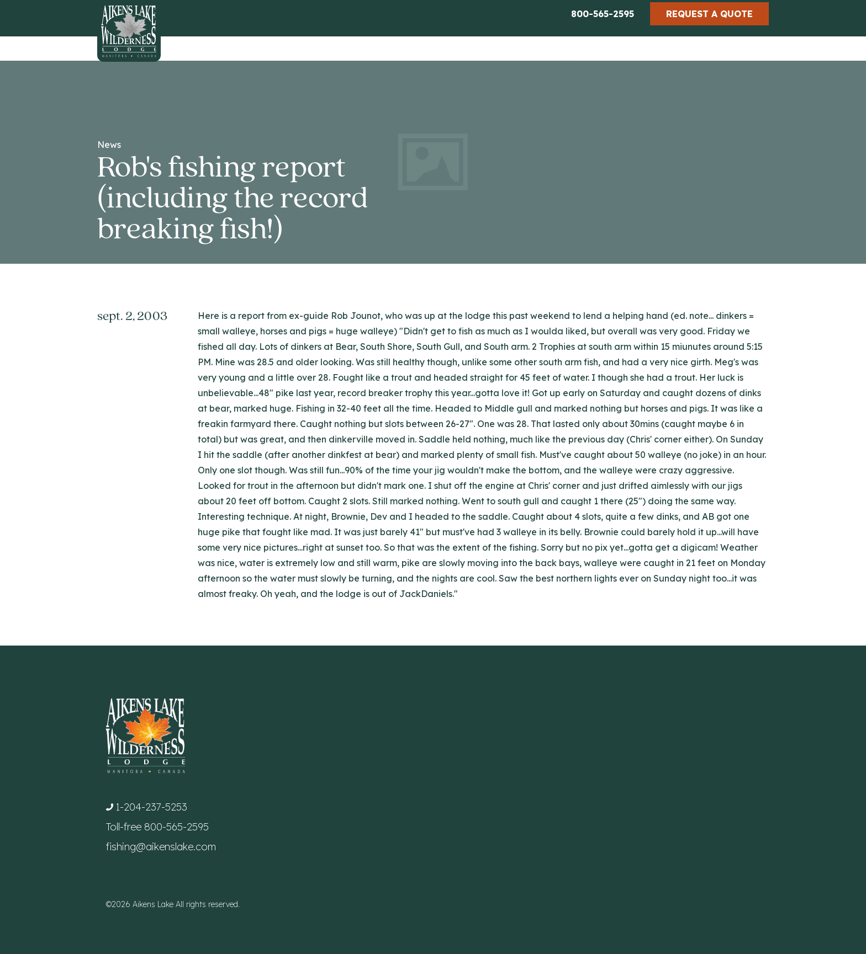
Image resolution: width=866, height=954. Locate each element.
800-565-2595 (602, 13)
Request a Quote (709, 13)
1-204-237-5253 (151, 807)
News (109, 144)
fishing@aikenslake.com (161, 846)
